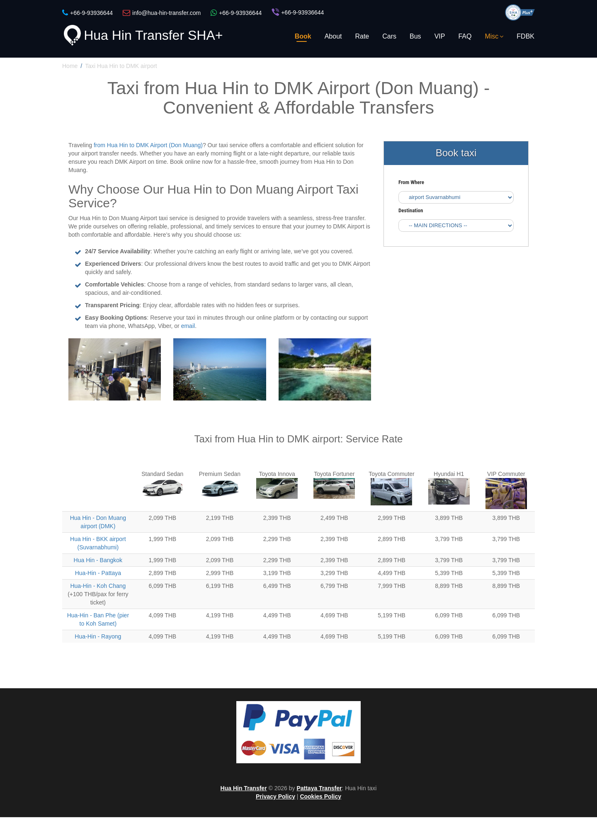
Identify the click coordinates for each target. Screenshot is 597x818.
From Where (411, 183)
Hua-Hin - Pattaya (98, 573)
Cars (389, 36)
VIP (439, 36)
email (188, 326)
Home (70, 66)
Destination (410, 211)
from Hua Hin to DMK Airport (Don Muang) (148, 146)
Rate (362, 36)
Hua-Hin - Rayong (98, 637)
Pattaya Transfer (319, 789)
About (333, 36)
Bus (415, 36)
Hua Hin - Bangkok (98, 561)
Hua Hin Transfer (244, 789)
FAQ (464, 36)
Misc (494, 36)
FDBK (525, 36)
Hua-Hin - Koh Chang (98, 586)
